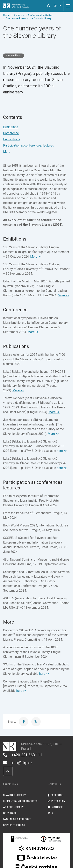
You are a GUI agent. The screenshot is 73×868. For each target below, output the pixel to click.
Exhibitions (10, 127)
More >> (35, 256)
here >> (62, 451)
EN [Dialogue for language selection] (58, 5)
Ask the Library (13, 807)
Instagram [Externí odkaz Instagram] (57, 801)
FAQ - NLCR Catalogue (17, 819)
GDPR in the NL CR (14, 825)
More (6, 152)
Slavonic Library (14, 795)
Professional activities (40, 15)
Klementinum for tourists (20, 801)
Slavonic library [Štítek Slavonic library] (13, 55)
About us (19, 15)
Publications (11, 139)
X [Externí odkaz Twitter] (50, 813)
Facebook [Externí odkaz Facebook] (55, 795)
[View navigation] (68, 6)
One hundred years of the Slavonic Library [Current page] (28, 18)
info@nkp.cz (18, 762)
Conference (11, 133)
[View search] (49, 6)
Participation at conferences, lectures (28, 145)
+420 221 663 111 (22, 755)
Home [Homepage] (6, 15)
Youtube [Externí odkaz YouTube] (55, 807)
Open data (10, 813)
